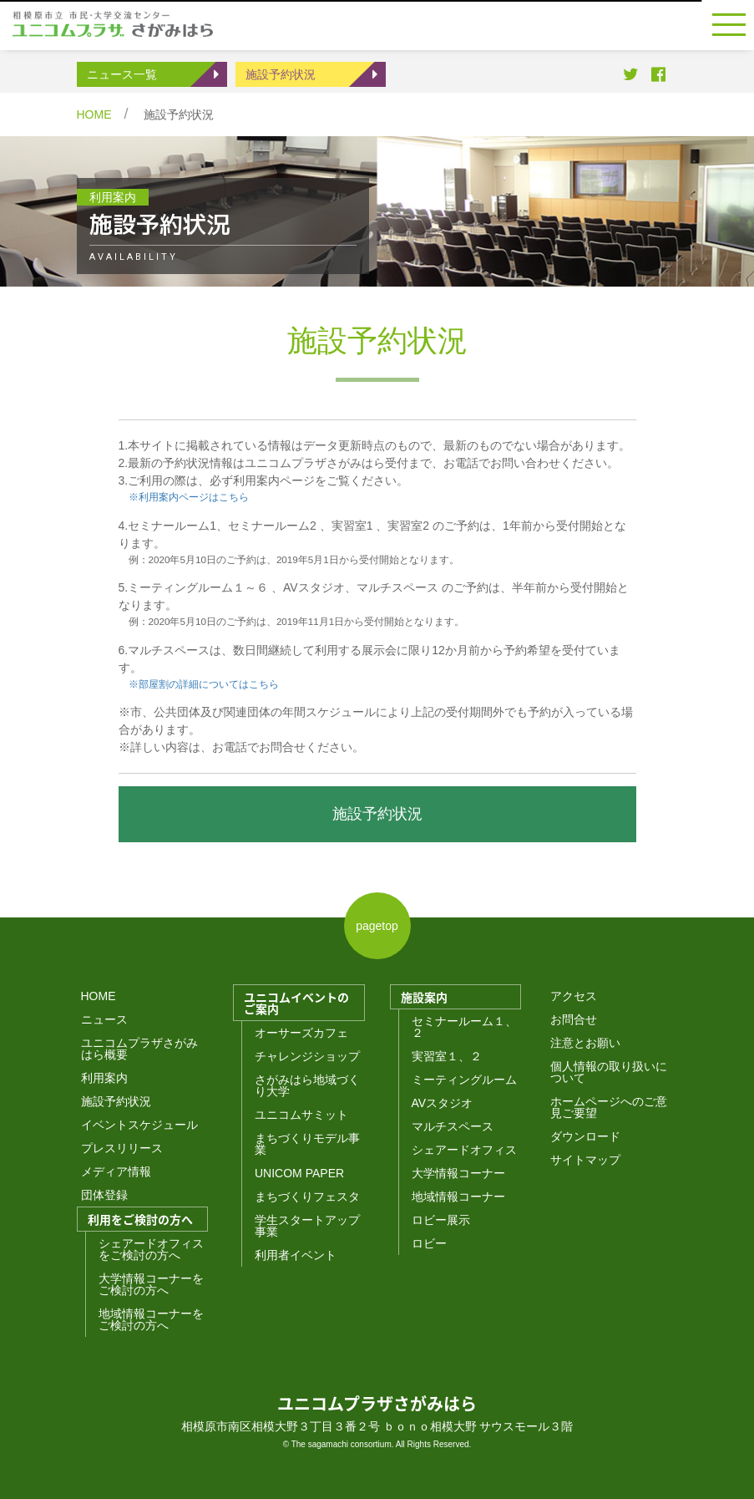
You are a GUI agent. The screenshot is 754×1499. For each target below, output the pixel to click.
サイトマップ (585, 1159)
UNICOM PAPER (299, 1173)
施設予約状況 (280, 74)
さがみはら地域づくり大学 (307, 1085)
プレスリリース (122, 1148)
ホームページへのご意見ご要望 (608, 1107)
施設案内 (424, 996)
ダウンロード (585, 1136)
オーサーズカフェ (301, 1032)
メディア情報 (116, 1171)
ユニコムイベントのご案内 (296, 1002)
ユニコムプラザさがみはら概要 (139, 1048)
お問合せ (573, 1019)
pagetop (377, 925)
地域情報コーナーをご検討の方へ (151, 1319)
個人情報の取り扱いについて (608, 1072)
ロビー (429, 1243)
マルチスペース (452, 1126)
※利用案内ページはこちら (189, 496)
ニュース (104, 1019)
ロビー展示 (441, 1220)
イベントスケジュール (139, 1124)
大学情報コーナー (458, 1173)
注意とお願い (585, 1042)
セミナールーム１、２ (464, 1026)
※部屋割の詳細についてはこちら (199, 683)
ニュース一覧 (122, 74)
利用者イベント (296, 1255)
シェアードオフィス (464, 1149)
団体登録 (104, 1195)
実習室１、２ (447, 1056)
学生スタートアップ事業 (307, 1225)
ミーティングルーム (464, 1079)
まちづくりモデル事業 (307, 1143)
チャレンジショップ (307, 1056)
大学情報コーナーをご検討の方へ (151, 1284)
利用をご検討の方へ (140, 1219)
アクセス (573, 996)
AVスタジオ (442, 1103)
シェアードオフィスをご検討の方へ (151, 1249)
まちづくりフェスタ (307, 1196)
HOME (94, 114)
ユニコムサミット (301, 1114)
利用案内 (104, 1078)
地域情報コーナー (458, 1196)
